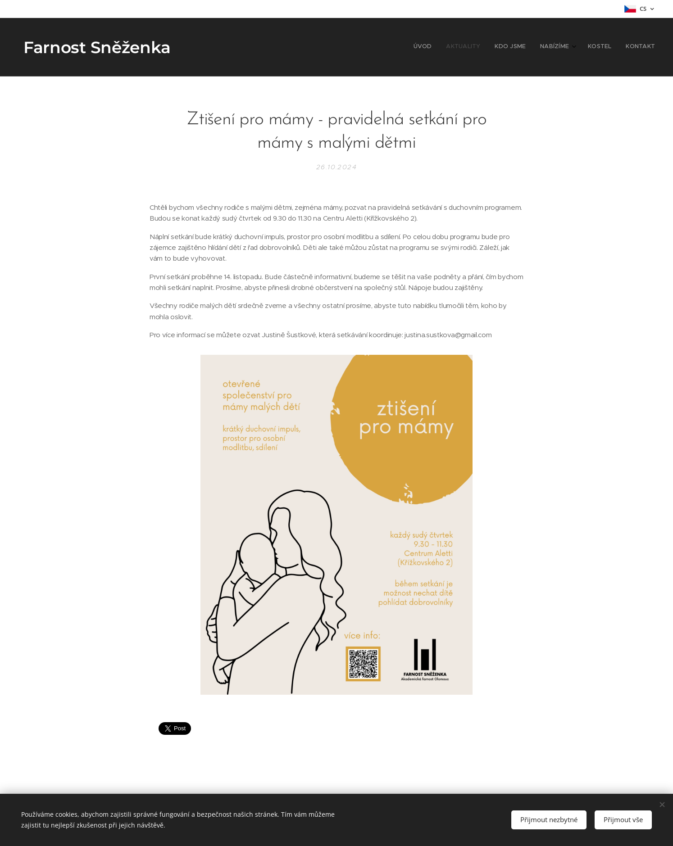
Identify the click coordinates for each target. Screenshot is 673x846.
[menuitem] (581, 47)
